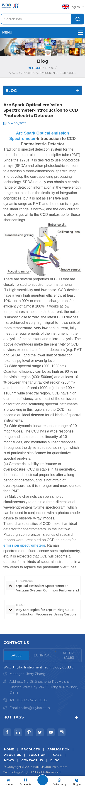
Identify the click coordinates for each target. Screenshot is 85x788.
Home (35, 68)
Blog (55, 760)
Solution (37, 755)
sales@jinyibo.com (35, 708)
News (9, 760)
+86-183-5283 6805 (31, 700)
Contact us (32, 760)
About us (12, 755)
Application (58, 749)
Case (57, 755)
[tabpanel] (42, 689)
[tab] (16, 655)
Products (30, 749)
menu (42, 32)
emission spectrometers (24, 545)
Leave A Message (42, 780)
